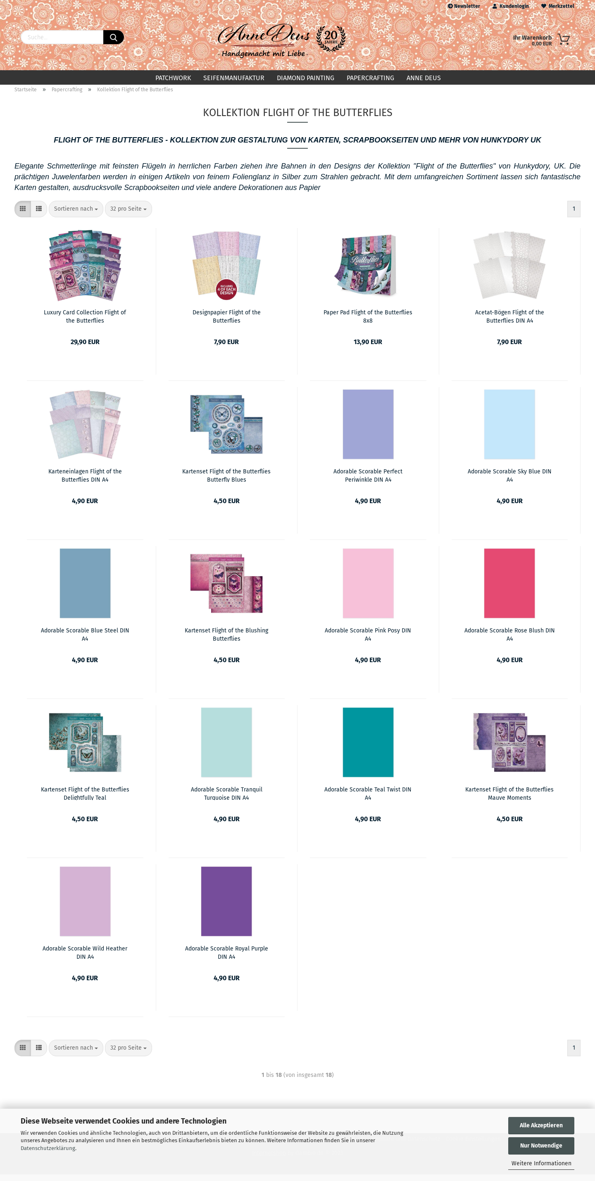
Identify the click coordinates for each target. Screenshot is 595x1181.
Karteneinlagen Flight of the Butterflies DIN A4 (85, 482)
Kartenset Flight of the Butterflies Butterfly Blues (226, 482)
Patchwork (173, 78)
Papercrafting (370, 78)
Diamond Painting (305, 78)
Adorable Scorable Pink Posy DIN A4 (368, 641)
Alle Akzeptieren (541, 1125)
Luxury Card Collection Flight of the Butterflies (85, 323)
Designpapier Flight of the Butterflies (227, 323)
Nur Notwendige (541, 1145)
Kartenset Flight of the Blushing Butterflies (226, 641)
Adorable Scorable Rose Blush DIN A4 (509, 641)
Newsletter (464, 6)
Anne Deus (424, 78)
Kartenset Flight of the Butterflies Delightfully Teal (85, 800)
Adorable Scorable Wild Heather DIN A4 (85, 959)
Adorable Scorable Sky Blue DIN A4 (510, 482)
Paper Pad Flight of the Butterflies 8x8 (368, 323)
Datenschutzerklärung (48, 1148)
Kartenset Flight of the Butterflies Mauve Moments (509, 800)
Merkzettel (557, 6)
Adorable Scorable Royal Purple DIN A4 (226, 959)
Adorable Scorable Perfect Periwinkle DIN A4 (367, 482)
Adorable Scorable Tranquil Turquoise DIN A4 (226, 800)
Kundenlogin (511, 6)
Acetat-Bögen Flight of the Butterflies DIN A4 (509, 323)
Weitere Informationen (541, 1163)
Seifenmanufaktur (233, 78)
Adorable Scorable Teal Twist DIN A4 (368, 800)
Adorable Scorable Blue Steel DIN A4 (85, 641)
